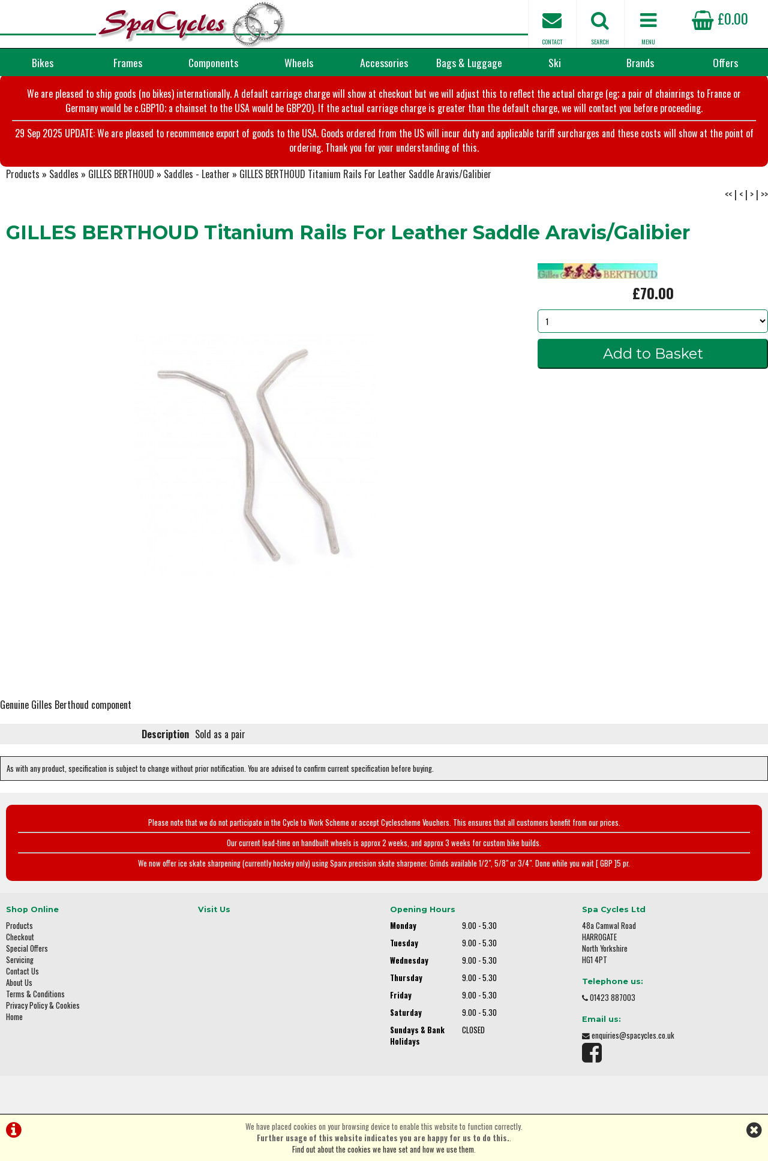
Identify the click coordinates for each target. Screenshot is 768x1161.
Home (14, 1016)
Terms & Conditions (35, 994)
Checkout (20, 937)
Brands (640, 62)
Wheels (298, 62)
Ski (554, 62)
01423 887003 (612, 997)
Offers (725, 62)
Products (23, 174)
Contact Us (22, 971)
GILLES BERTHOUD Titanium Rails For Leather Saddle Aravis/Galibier (365, 174)
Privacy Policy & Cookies (43, 1005)
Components (213, 62)
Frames (127, 62)
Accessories (384, 62)
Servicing (20, 960)
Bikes (42, 62)
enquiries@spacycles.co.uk (633, 1035)
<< (728, 194)
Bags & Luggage (469, 62)
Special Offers (27, 948)
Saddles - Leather (197, 174)
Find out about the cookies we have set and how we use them (383, 1149)
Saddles (64, 174)
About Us (19, 982)
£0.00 (720, 18)
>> (764, 194)
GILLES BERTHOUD (121, 174)
